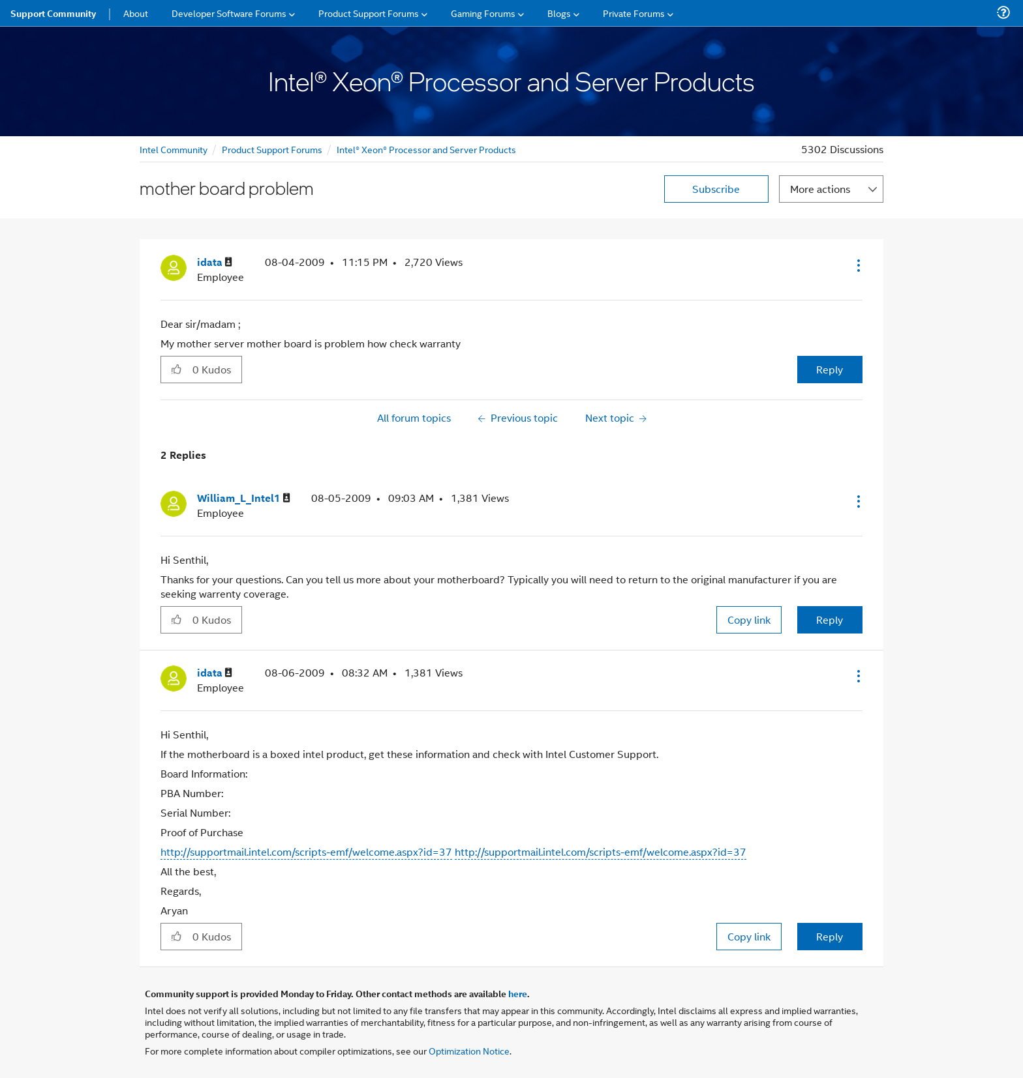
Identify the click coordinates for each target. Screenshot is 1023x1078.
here (517, 993)
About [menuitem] (135, 13)
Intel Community (173, 149)
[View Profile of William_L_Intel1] (243, 498)
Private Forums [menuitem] (634, 13)
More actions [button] (820, 188)
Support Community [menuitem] (53, 13)
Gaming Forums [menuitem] (483, 13)
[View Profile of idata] (214, 262)
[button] (857, 265)
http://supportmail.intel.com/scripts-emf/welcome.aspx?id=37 (306, 851)
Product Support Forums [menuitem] (368, 13)
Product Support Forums (272, 149)
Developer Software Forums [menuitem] (229, 13)
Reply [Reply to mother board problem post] (829, 369)
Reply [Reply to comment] (829, 619)
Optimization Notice (469, 1050)
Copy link (749, 619)
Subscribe (716, 188)
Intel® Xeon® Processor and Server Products (426, 149)
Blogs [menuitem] (559, 13)
